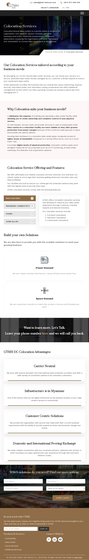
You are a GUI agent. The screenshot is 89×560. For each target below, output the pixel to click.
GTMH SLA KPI (20, 221)
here (45, 334)
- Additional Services (13, 550)
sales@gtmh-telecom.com (44, 2)
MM (67, 8)
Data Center (58, 52)
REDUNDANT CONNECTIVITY (20, 206)
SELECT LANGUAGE (50, 8)
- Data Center (10, 542)
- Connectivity (10, 539)
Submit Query (62, 498)
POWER (20, 214)
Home (48, 52)
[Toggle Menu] (82, 13)
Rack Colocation (20, 198)
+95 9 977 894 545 (72, 2)
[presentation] (33, 498)
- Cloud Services (11, 546)
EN (63, 8)
